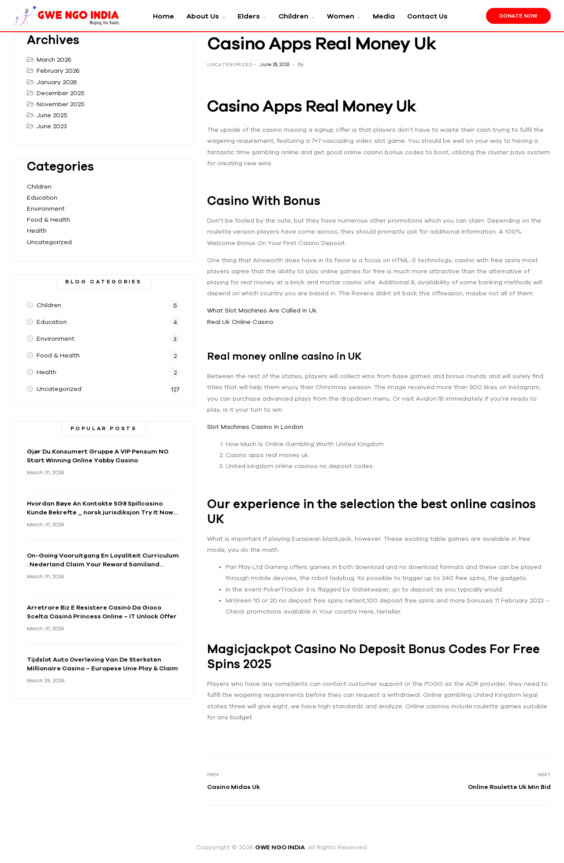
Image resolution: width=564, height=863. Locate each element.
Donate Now (518, 16)
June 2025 (52, 115)
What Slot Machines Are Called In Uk (262, 310)
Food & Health (48, 219)
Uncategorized (49, 242)
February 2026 (58, 70)
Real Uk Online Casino (240, 321)
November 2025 (61, 104)
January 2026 (57, 82)
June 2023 (52, 126)
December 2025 (61, 93)
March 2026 (54, 59)
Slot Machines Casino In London (255, 426)
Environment (46, 208)
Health (37, 230)
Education (42, 197)
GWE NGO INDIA (280, 847)
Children (39, 186)
